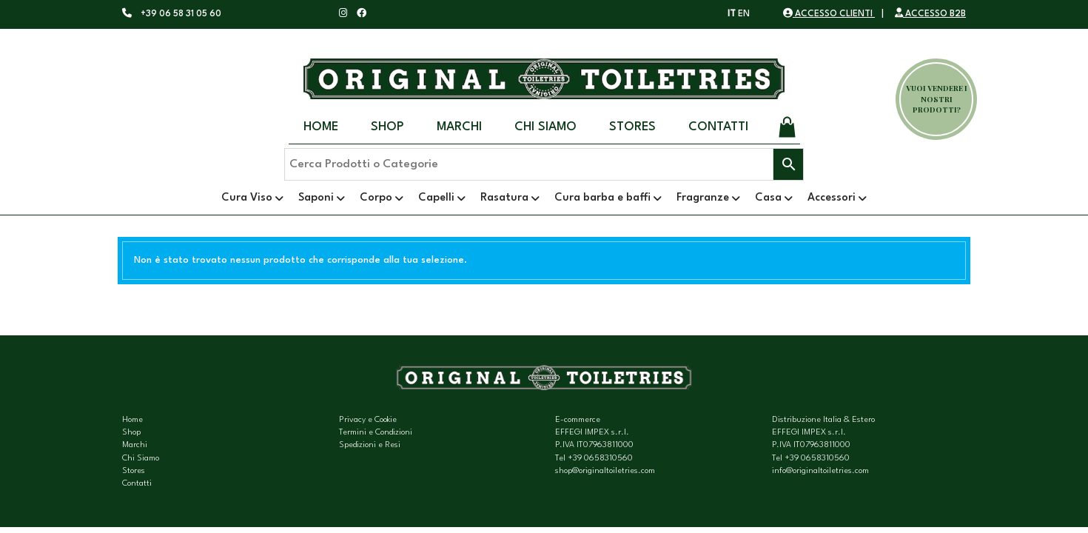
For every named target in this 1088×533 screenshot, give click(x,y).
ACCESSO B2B (930, 14)
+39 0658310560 (600, 459)
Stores (632, 127)
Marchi (459, 127)
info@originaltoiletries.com (820, 471)
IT (732, 14)
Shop (387, 127)
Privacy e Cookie (368, 420)
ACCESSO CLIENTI (829, 14)
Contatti (718, 127)
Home (320, 127)
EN (744, 14)
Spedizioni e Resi (369, 445)
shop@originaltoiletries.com (605, 471)
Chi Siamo (545, 127)
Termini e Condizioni (375, 433)
